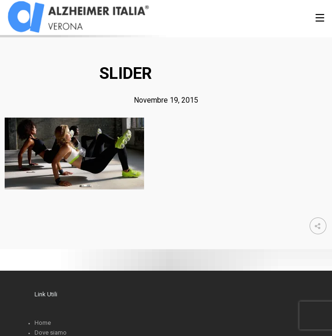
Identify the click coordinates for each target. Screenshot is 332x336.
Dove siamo (51, 332)
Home (43, 322)
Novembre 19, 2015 (166, 100)
